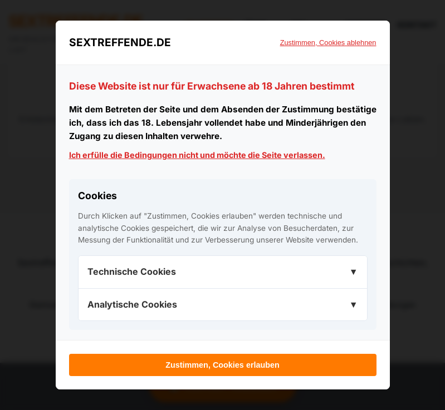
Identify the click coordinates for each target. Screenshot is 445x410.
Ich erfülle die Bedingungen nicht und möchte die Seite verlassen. (197, 155)
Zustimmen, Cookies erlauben (222, 364)
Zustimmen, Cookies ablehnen (328, 42)
